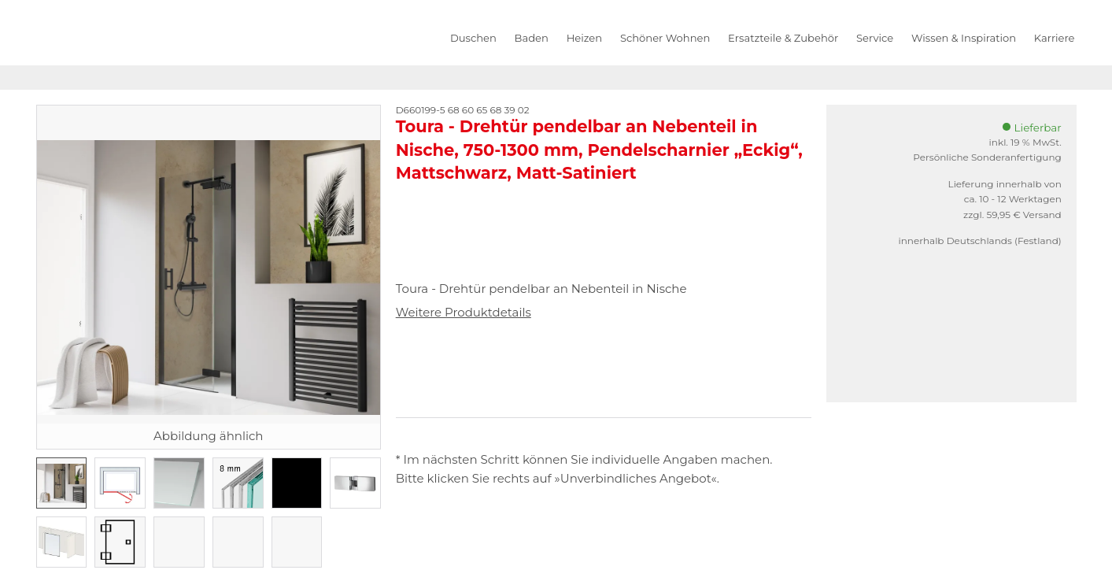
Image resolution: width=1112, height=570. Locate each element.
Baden (532, 37)
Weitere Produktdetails (463, 312)
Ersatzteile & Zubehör (783, 37)
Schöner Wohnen (665, 37)
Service (874, 37)
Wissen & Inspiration (963, 37)
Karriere (1054, 37)
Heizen (584, 37)
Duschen (473, 37)
